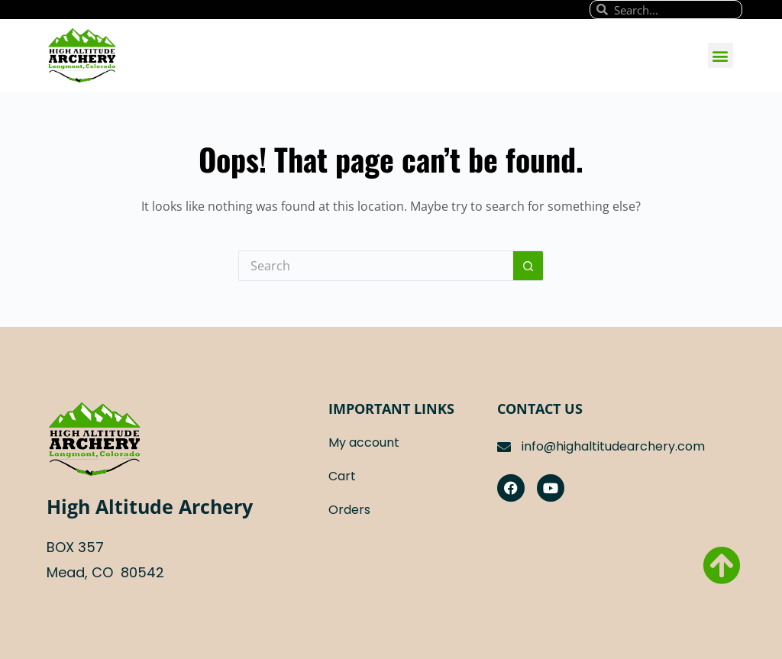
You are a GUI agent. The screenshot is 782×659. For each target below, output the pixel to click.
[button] (720, 55)
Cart (342, 476)
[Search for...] (375, 265)
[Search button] (528, 265)
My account (363, 442)
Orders (349, 509)
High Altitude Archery (150, 506)
